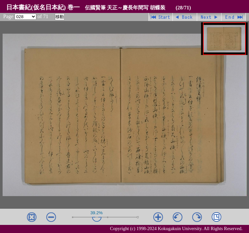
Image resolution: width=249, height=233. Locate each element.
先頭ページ (160, 17)
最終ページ (233, 17)
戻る (185, 17)
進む (209, 17)
